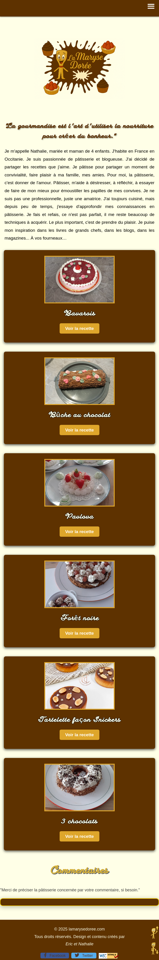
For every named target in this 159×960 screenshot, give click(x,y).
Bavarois (79, 312)
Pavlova (79, 516)
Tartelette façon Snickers (79, 719)
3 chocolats (79, 820)
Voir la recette (79, 328)
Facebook (55, 955)
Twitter (84, 955)
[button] (151, 6)
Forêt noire (79, 617)
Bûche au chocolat (80, 414)
